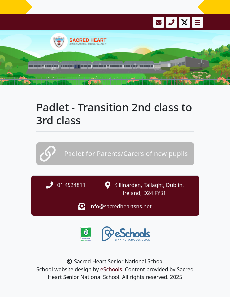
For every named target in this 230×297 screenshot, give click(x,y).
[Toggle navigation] (196, 22)
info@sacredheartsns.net (120, 206)
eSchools (111, 269)
